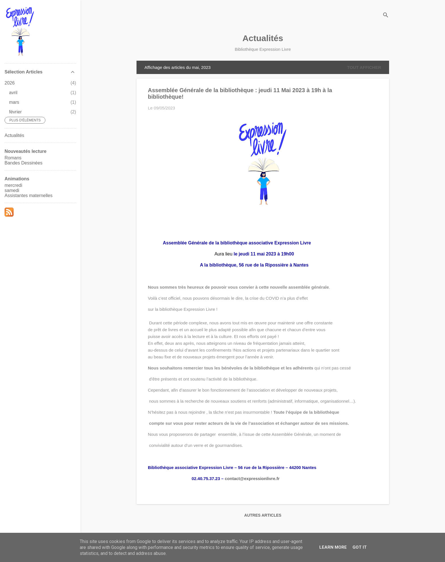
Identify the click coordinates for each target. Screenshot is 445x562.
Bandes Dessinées (23, 162)
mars (14, 102)
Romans (13, 157)
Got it (359, 547)
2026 (10, 83)
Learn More (333, 547)
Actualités (262, 38)
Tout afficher (364, 67)
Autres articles (263, 515)
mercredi (13, 185)
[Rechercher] (385, 15)
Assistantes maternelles (29, 195)
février (15, 111)
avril (13, 92)
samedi (12, 190)
